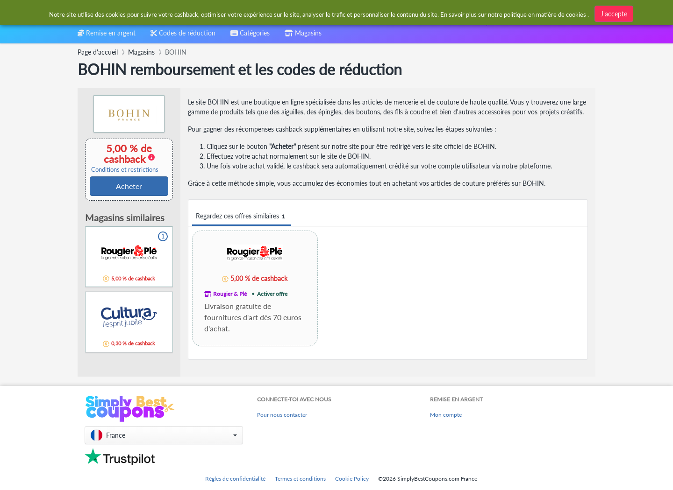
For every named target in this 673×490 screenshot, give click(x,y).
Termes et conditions (300, 478)
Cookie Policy (352, 478)
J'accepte (614, 14)
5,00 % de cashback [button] (125, 157)
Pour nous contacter (282, 414)
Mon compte (446, 414)
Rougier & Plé (230, 293)
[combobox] (250, 36)
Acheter (129, 186)
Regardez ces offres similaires (241, 216)
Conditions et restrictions (124, 170)
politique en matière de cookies (545, 14)
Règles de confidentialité (235, 478)
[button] (164, 435)
